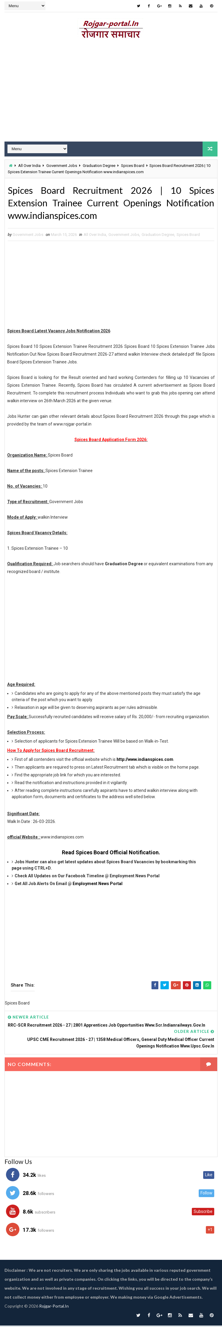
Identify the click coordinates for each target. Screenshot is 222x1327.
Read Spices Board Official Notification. (111, 854)
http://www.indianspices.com (145, 760)
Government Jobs (61, 165)
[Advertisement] (113, 92)
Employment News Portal (98, 885)
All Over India (29, 165)
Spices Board (132, 165)
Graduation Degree (99, 165)
